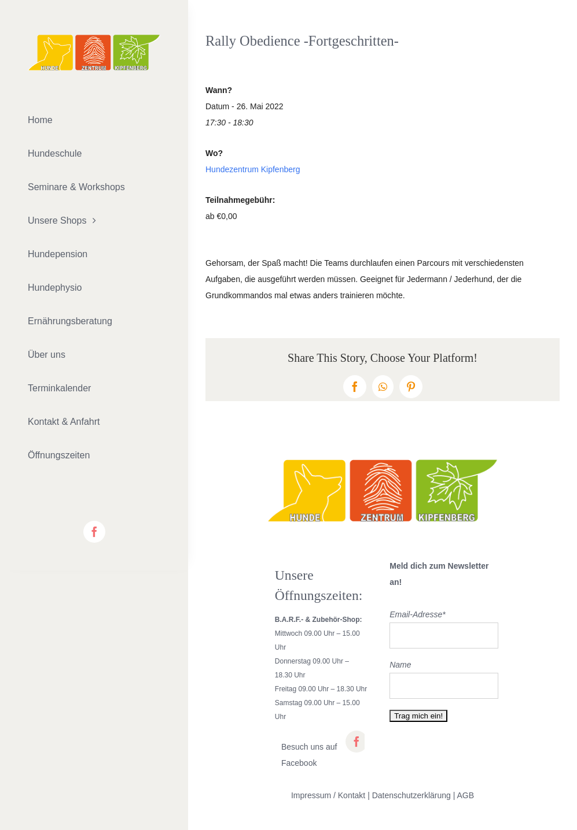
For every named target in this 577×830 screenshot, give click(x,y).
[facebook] (94, 532)
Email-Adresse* (417, 614)
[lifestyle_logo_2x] (94, 38)
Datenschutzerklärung (411, 795)
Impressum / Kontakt (328, 795)
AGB (466, 795)
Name (400, 664)
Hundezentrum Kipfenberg (252, 169)
